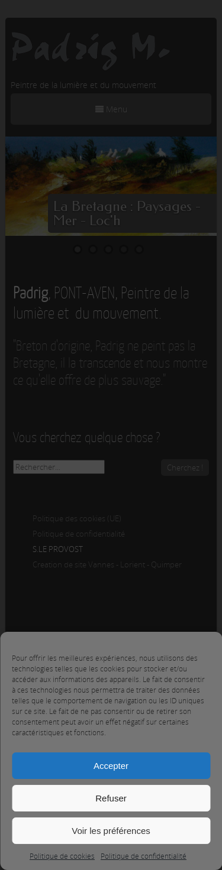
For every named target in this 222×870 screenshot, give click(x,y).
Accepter (111, 766)
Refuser (111, 798)
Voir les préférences (111, 831)
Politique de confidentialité (143, 856)
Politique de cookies (62, 856)
